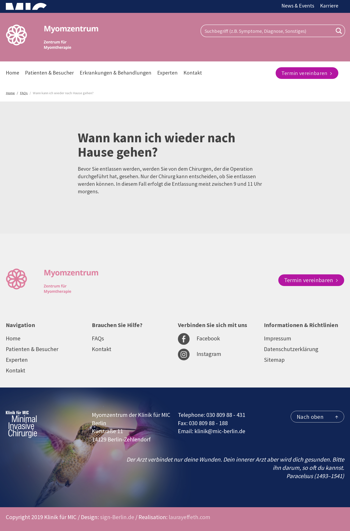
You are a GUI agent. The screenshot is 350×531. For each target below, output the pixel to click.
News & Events (297, 5)
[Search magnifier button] (339, 31)
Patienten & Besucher (49, 72)
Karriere (329, 5)
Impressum (277, 338)
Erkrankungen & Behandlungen (115, 72)
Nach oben (317, 417)
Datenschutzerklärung (291, 349)
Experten (167, 72)
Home (12, 72)
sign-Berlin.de (117, 517)
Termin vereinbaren (306, 73)
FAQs (98, 338)
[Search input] (268, 31)
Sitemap (274, 359)
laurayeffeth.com (189, 517)
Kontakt (193, 72)
